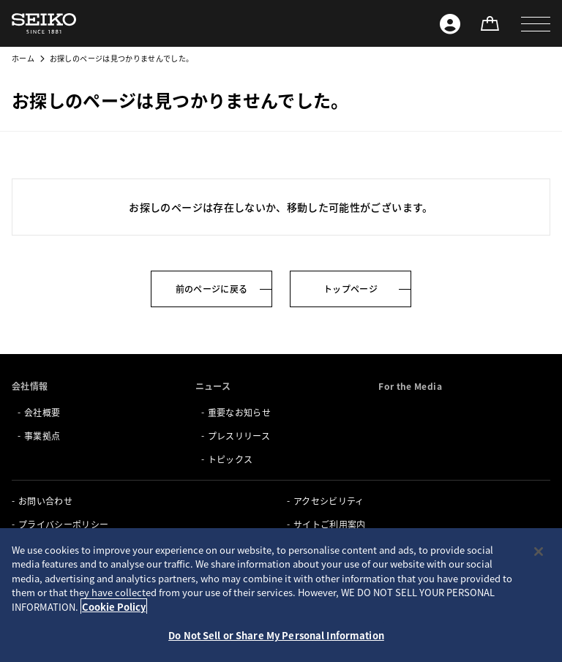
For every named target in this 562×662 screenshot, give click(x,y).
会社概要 (42, 412)
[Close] (538, 551)
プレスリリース (239, 435)
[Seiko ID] (450, 23)
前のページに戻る (212, 288)
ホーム (23, 58)
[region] (281, 595)
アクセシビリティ (328, 500)
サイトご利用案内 (329, 524)
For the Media (410, 386)
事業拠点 (42, 435)
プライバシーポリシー (63, 524)
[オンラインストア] (489, 23)
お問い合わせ (45, 500)
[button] (535, 23)
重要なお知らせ (239, 412)
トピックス (230, 459)
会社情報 (30, 386)
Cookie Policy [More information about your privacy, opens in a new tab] (114, 607)
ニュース (213, 386)
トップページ (350, 288)
